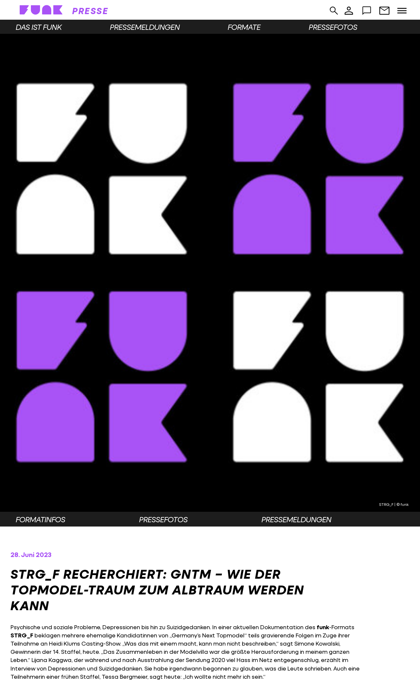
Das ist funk (39, 26)
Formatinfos (40, 519)
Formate (244, 26)
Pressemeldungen (145, 26)
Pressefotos (333, 26)
